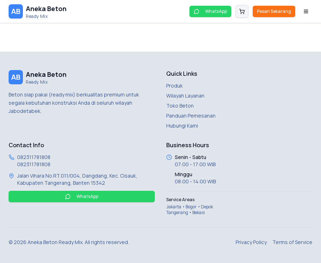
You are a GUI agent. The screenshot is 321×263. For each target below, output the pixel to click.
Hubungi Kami (182, 125)
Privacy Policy (251, 242)
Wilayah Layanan (185, 95)
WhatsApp (210, 11)
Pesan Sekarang (274, 11)
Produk (174, 85)
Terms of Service (292, 242)
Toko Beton (180, 105)
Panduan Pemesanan (191, 115)
